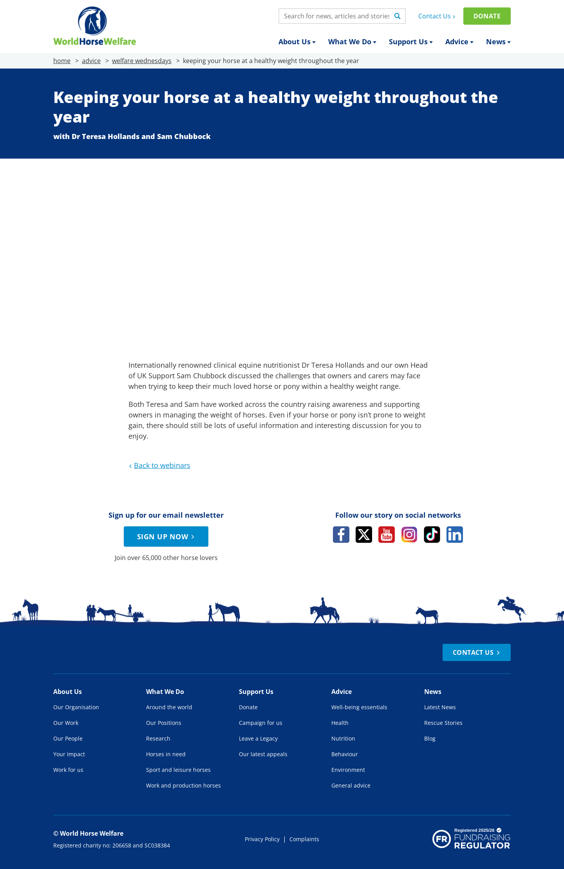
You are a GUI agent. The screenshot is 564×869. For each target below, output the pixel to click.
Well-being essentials (359, 707)
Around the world (169, 707)
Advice (459, 41)
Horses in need (166, 754)
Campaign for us (260, 722)
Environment (348, 769)
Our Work (65, 722)
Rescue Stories (443, 722)
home (61, 60)
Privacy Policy (262, 839)
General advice (351, 785)
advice (91, 60)
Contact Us (437, 16)
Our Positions (163, 722)
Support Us (411, 41)
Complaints (304, 839)
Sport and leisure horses (178, 769)
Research (158, 738)
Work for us (68, 769)
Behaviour (344, 754)
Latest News (440, 707)
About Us (297, 41)
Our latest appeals (263, 754)
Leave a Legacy (258, 738)
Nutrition (343, 738)
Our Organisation (76, 707)
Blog (430, 738)
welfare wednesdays (142, 60)
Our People (68, 738)
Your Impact (69, 754)
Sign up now (167, 536)
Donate (487, 16)
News (498, 41)
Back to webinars (158, 465)
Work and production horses (183, 785)
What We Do (352, 41)
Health (340, 722)
